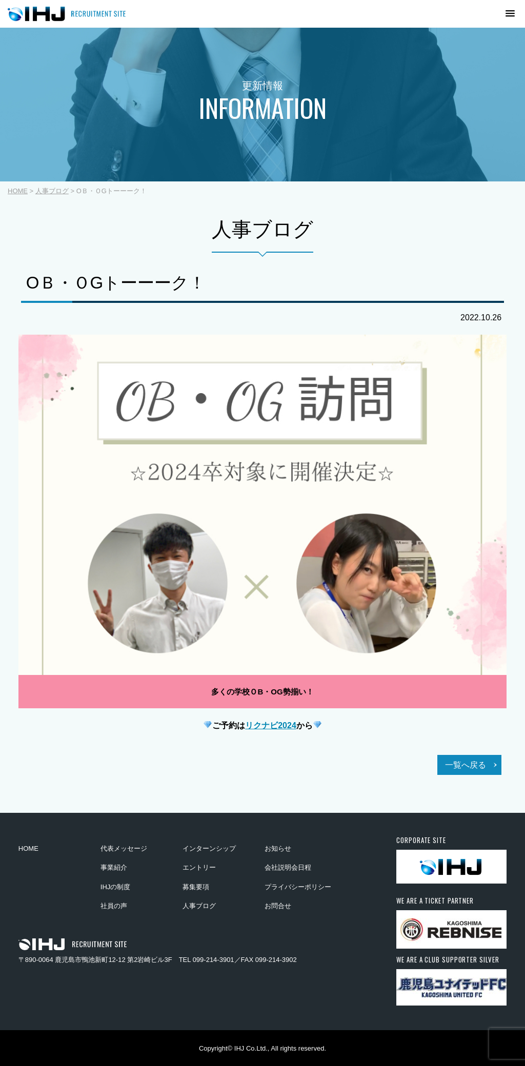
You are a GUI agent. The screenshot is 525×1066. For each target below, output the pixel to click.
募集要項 (196, 887)
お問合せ (278, 906)
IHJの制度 (115, 887)
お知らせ (278, 848)
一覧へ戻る (465, 765)
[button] (496, 13)
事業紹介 (113, 867)
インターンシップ (209, 848)
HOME (18, 191)
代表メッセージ (123, 848)
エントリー (199, 867)
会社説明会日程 (288, 867)
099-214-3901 (213, 959)
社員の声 (113, 906)
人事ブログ (52, 191)
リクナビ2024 (270, 725)
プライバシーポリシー (298, 887)
